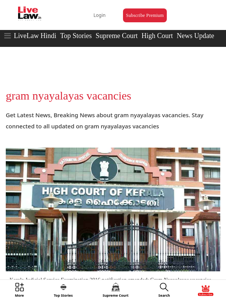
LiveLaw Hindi (35, 36)
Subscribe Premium (145, 15)
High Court (157, 36)
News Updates (197, 36)
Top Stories (75, 36)
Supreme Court (117, 36)
